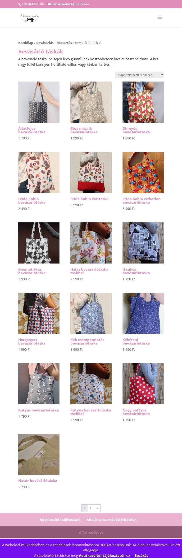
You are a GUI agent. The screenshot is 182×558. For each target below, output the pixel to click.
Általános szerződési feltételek (112, 519)
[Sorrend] (139, 75)
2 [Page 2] (90, 508)
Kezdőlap (25, 42)
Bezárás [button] (141, 555)
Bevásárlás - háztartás (54, 42)
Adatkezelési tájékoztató (101, 555)
